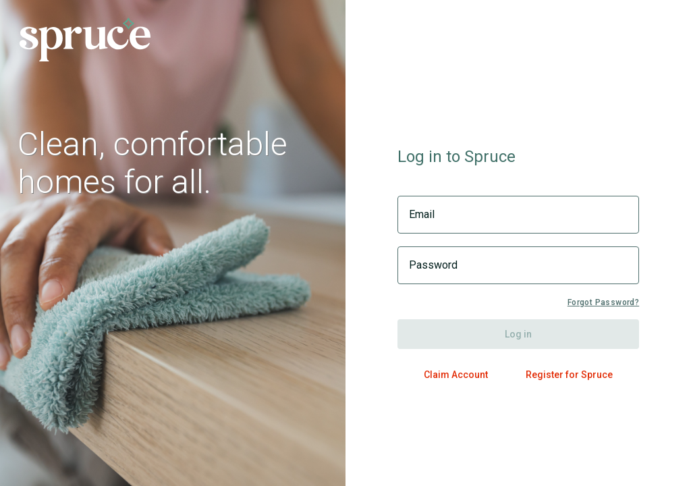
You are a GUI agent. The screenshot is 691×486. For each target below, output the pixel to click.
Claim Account (456, 374)
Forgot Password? (603, 302)
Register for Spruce (569, 374)
